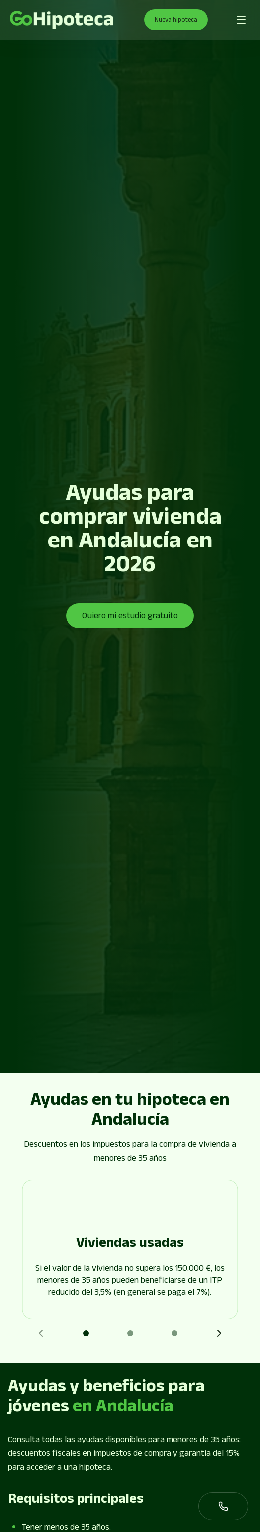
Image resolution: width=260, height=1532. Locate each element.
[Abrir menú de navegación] (241, 20)
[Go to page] (61, 20)
